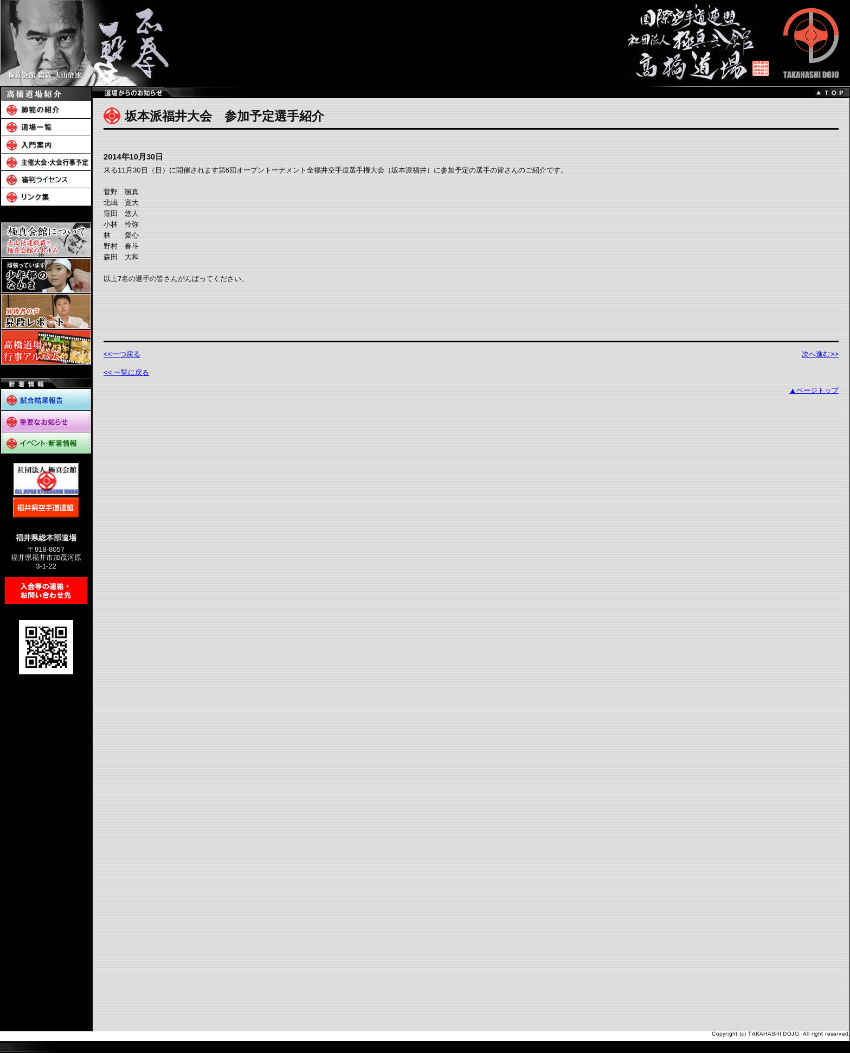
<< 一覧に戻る (126, 372)
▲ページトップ (814, 390)
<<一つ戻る (122, 354)
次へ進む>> (820, 354)
